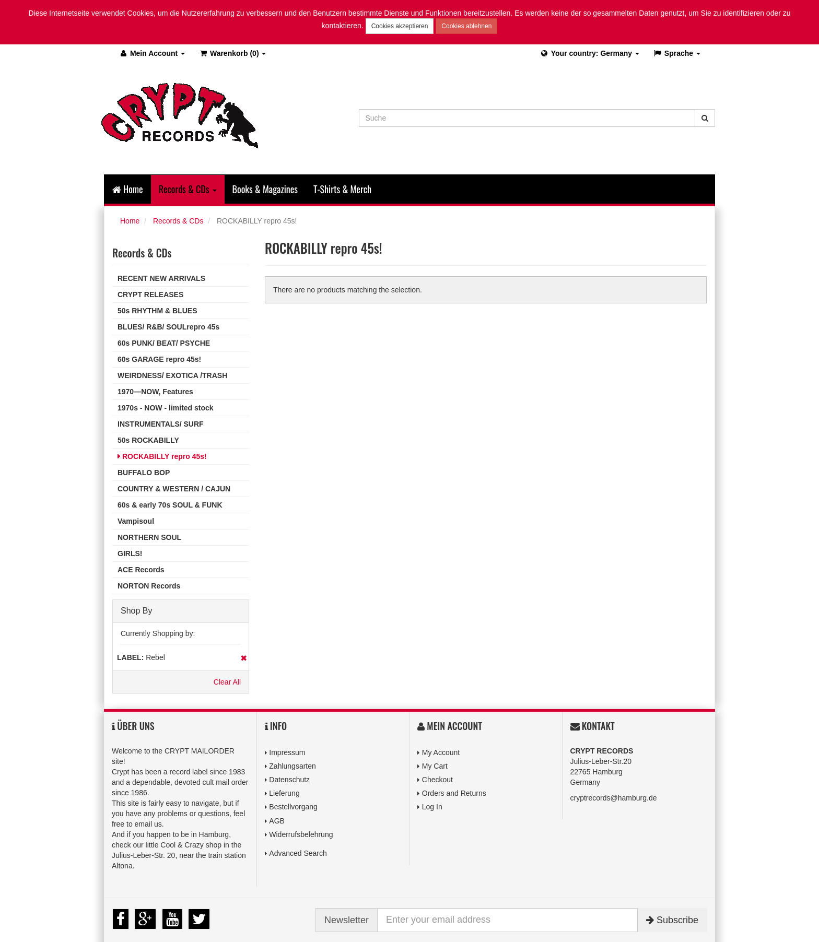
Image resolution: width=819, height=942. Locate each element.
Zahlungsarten (292, 766)
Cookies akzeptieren (399, 26)
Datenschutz (289, 779)
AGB (277, 821)
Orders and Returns (454, 793)
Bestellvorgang (293, 807)
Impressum (287, 752)
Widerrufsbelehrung (301, 834)
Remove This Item (244, 658)
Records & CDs (178, 221)
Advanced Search (298, 853)
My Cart (435, 766)
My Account (441, 752)
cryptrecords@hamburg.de (613, 798)
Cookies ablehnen (466, 26)
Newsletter (346, 920)
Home (127, 189)
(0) (232, 53)
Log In (432, 807)
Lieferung (284, 793)
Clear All (227, 682)
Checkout (437, 779)
